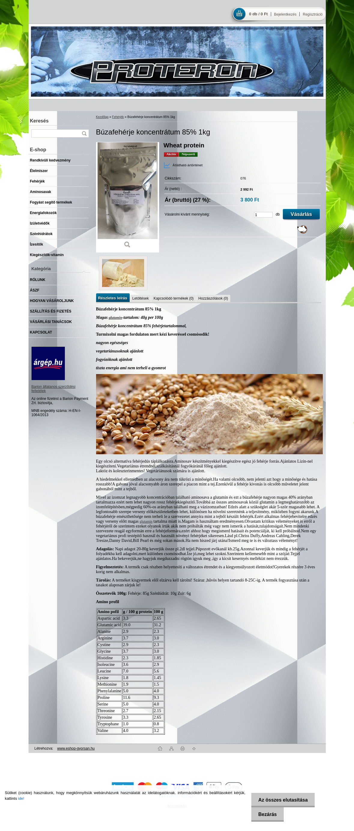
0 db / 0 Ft (258, 14)
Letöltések (140, 298)
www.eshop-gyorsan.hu (76, 748)
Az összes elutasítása (282, 799)
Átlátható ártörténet (183, 165)
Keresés (39, 120)
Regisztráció (312, 14)
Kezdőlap (102, 117)
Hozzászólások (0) (213, 298)
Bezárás (266, 814)
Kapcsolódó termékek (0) (173, 298)
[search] (84, 133)
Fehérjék (118, 117)
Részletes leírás (112, 298)
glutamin (115, 318)
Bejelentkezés (285, 14)
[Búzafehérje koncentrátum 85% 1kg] (127, 197)
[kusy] (263, 215)
